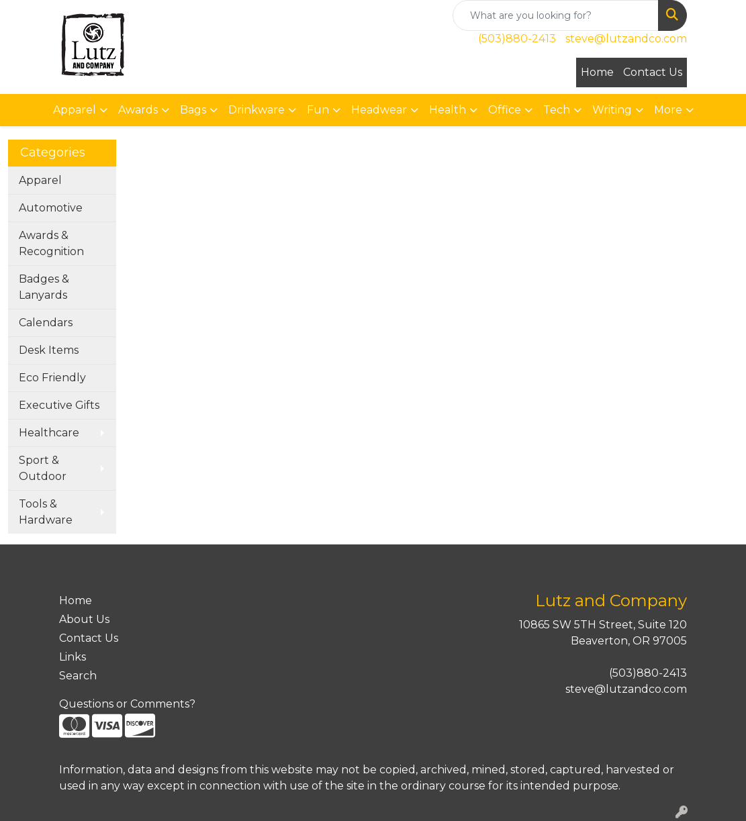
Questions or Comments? (127, 703)
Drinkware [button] (256, 109)
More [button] (668, 109)
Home (597, 72)
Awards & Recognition (51, 243)
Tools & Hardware (46, 511)
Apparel (40, 180)
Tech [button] (556, 109)
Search (78, 675)
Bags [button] (193, 109)
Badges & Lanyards (44, 287)
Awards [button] (138, 109)
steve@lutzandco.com (626, 38)
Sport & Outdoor (42, 468)
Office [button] (504, 109)
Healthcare (49, 432)
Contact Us (652, 72)
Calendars (46, 322)
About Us (84, 619)
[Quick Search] (556, 15)
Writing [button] (612, 109)
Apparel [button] (74, 109)
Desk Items (49, 350)
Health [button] (447, 109)
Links (72, 656)
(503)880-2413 (517, 38)
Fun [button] (318, 109)
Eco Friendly (52, 377)
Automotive (51, 207)
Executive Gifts (59, 405)
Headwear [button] (379, 109)
